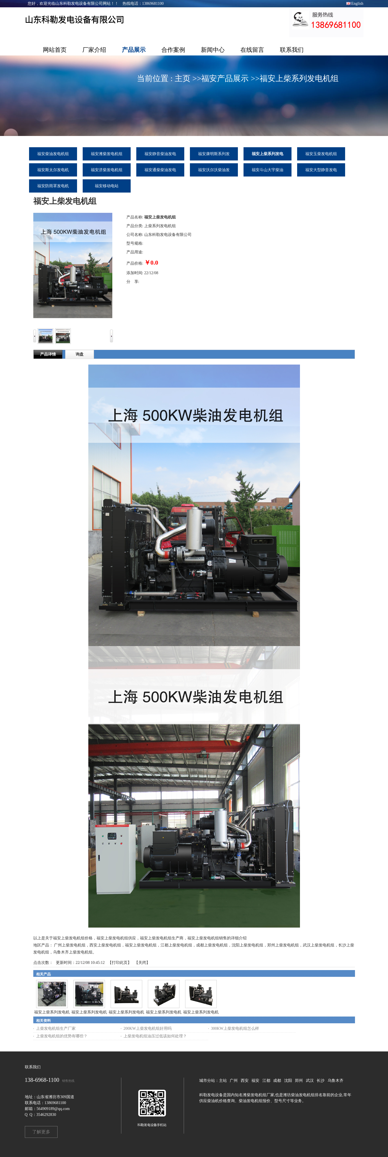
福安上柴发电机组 (141, 945)
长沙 (321, 1080)
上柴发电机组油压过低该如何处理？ (155, 1036)
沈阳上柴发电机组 (247, 945)
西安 (245, 1080)
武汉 (310, 1080)
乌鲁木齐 (335, 1080)
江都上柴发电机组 (176, 945)
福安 (255, 1080)
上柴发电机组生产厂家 (56, 1028)
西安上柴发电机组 (105, 945)
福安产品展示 (225, 78)
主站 (223, 1080)
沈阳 (288, 1080)
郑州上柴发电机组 (283, 945)
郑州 (299, 1080)
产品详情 (48, 354)
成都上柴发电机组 (212, 945)
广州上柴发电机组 (70, 945)
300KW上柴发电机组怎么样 (235, 1028)
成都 (277, 1080)
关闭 (142, 963)
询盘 (80, 354)
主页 (182, 78)
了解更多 (41, 1131)
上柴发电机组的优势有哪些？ (61, 1036)
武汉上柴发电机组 (318, 945)
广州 (234, 1080)
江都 (266, 1080)
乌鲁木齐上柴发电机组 (73, 952)
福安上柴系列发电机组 (299, 78)
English (357, 3)
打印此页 (120, 963)
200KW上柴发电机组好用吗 (148, 1028)
